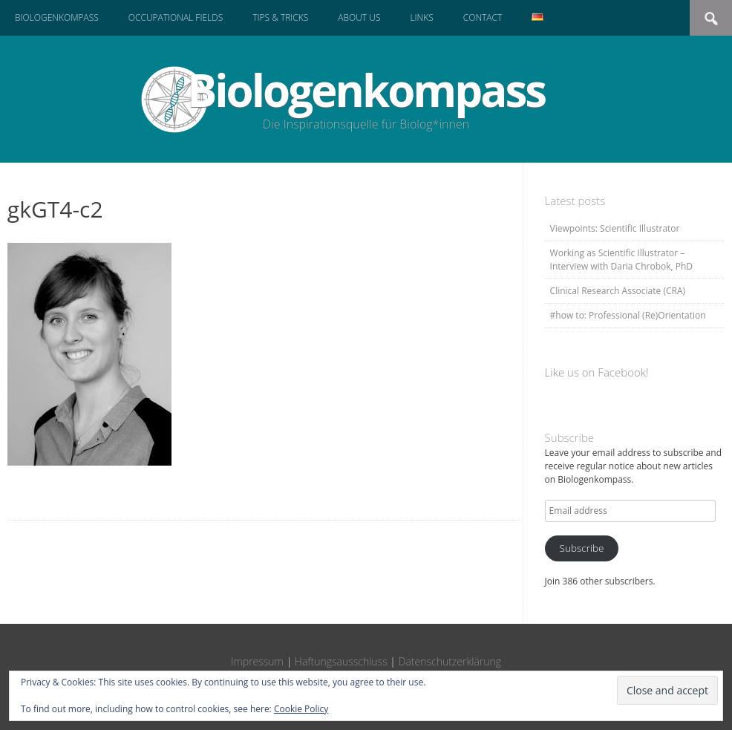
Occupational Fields (175, 17)
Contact (483, 17)
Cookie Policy (301, 709)
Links (421, 17)
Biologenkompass (57, 17)
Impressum (257, 661)
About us (359, 17)
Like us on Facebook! (597, 372)
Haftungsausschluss (341, 661)
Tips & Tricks (280, 17)
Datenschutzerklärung (450, 661)
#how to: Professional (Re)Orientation (628, 315)
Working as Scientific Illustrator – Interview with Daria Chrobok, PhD (621, 260)
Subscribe (582, 548)
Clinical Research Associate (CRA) (617, 290)
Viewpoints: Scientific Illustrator (615, 228)
